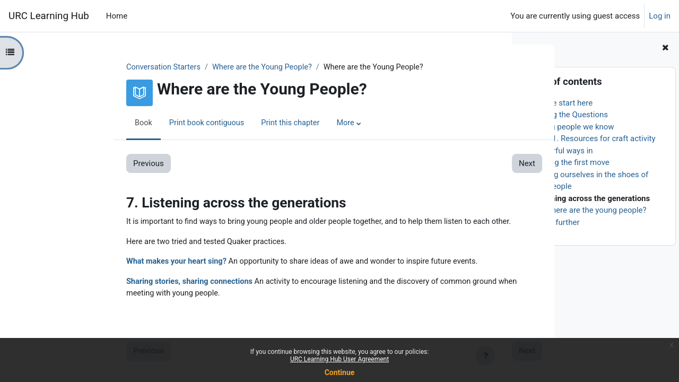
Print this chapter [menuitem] (225, 123)
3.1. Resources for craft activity (600, 138)
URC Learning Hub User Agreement (339, 359)
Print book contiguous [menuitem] (139, 123)
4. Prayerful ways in (558, 150)
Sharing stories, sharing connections (122, 283)
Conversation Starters (95, 67)
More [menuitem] (281, 123)
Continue (340, 372)
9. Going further (551, 222)
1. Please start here (558, 103)
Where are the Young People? (197, 67)
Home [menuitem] (116, 16)
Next (457, 164)
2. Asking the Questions (566, 114)
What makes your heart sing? (109, 263)
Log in (660, 16)
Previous (79, 164)
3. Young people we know (569, 127)
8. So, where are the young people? (585, 210)
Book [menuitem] (74, 123)
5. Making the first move (566, 162)
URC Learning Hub (48, 16)
